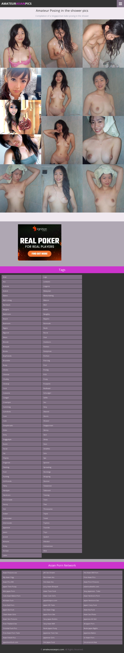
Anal (4, 277)
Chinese (6, 374)
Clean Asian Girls (9, 614)
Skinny (45, 430)
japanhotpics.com (50, 600)
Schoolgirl (47, 393)
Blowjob (6, 346)
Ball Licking (7, 300)
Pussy (45, 379)
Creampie (7, 402)
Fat (4, 453)
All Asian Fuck (8, 600)
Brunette (6, 360)
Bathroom (7, 314)
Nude (45, 328)
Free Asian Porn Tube (11, 633)
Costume (6, 393)
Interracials (7, 523)
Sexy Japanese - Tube (92, 591)
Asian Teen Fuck (49, 591)
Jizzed (5, 537)
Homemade (7, 500)
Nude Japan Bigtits (91, 628)
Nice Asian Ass (48, 577)
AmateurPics (16, 4)
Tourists (46, 527)
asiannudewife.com (91, 586)
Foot (5, 472)
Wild (45, 551)
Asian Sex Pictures (10, 619)
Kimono (6, 541)
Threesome (48, 509)
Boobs (5, 351)
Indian (5, 514)
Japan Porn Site (49, 614)
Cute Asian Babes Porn (11, 596)
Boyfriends (7, 356)
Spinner (46, 462)
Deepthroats (8, 425)
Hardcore (6, 495)
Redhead (46, 388)
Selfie (45, 398)
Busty (5, 365)
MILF (45, 305)
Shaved (46, 411)
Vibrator (46, 541)
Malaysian (47, 291)
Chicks (5, 370)
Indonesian (7, 518)
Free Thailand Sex (10, 624)
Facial (5, 449)
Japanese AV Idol (90, 619)
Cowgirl (6, 398)
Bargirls (6, 309)
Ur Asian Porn (89, 637)
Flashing (6, 467)
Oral (45, 337)
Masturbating (48, 295)
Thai (45, 504)
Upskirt (46, 537)
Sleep (45, 439)
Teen (45, 500)
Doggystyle (7, 439)
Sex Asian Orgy (49, 610)
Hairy (5, 486)
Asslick (5, 291)
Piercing (46, 360)
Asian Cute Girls (49, 596)
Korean (6, 551)
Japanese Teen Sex (50, 633)
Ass (4, 282)
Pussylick (46, 384)
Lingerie (46, 286)
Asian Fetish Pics (9, 637)
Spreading (47, 467)
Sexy (45, 407)
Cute (5, 421)
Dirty (5, 435)
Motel (45, 309)
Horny (5, 504)
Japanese (6, 527)
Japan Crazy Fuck (90, 605)
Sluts (45, 444)
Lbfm (5, 555)
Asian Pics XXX (8, 582)
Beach (5, 319)
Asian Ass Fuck (89, 610)
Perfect (46, 356)
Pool (45, 365)
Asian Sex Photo (90, 614)
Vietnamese (48, 546)
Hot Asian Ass (48, 582)
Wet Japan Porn (9, 591)
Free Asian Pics (89, 577)
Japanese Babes (90, 633)
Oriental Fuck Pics (10, 628)
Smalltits (46, 449)
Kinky (5, 546)
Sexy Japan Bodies (50, 619)
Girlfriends (7, 481)
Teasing (46, 495)
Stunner (46, 481)
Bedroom (6, 323)
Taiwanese (47, 486)
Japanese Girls (48, 637)
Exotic (5, 444)
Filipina (6, 458)
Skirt (45, 435)
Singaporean (48, 425)
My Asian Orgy (8, 577)
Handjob (6, 490)
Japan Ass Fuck (8, 610)
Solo (45, 453)
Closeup (6, 384)
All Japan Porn (89, 624)
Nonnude (47, 323)
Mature (46, 300)
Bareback (6, 305)
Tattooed (46, 490)
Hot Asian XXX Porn (91, 573)
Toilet (45, 518)
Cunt (5, 416)
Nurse (45, 333)
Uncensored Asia (90, 642)
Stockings (47, 472)
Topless (46, 523)
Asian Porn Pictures (91, 582)
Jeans (5, 532)
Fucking (6, 476)
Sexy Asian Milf (49, 624)
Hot (4, 509)
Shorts (45, 416)
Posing (45, 370)
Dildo (5, 430)
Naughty (46, 314)
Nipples (46, 319)
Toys (45, 532)
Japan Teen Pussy (9, 586)
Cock (5, 388)
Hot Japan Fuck (49, 642)
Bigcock (6, 333)
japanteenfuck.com (10, 642)
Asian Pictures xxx (10, 573)
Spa (44, 458)
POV (45, 374)
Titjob (45, 514)
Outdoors (47, 342)
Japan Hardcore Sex (91, 600)
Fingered (6, 462)
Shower (46, 421)
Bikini (5, 337)
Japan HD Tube (49, 605)
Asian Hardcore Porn (92, 596)
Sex (44, 402)
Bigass (5, 328)
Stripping (46, 476)
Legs (45, 277)
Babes (5, 295)
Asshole (6, 286)
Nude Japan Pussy (50, 628)
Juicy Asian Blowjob (50, 586)
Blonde (6, 342)
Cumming (7, 407)
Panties (46, 346)
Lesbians (46, 282)
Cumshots (7, 411)
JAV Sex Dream (49, 573)
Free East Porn (8, 605)
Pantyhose (47, 351)
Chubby (6, 379)
